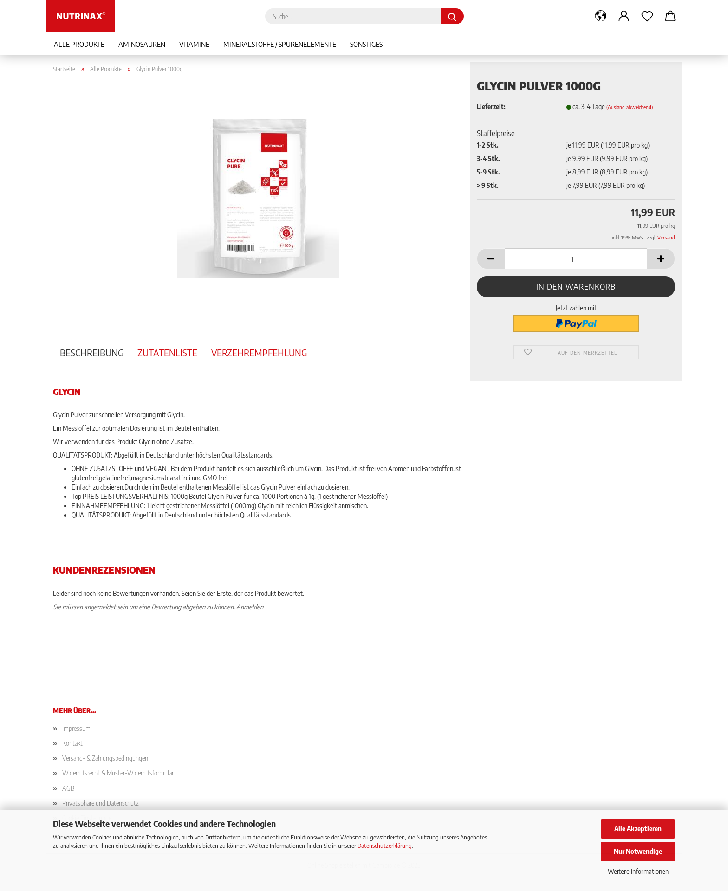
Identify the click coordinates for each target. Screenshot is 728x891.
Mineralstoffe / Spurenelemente (279, 44)
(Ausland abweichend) (629, 107)
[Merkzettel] (647, 16)
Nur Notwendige (638, 851)
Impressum (76, 728)
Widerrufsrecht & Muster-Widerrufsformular (118, 773)
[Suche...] (452, 16)
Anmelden (249, 607)
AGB (68, 788)
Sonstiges (366, 44)
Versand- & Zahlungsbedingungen (105, 758)
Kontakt (72, 743)
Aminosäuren (141, 44)
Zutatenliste (167, 352)
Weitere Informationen (638, 871)
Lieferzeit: (491, 106)
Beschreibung (92, 352)
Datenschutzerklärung (385, 845)
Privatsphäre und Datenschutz (100, 803)
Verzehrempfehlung (259, 352)
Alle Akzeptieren (638, 829)
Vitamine (194, 44)
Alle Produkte (79, 44)
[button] (600, 16)
